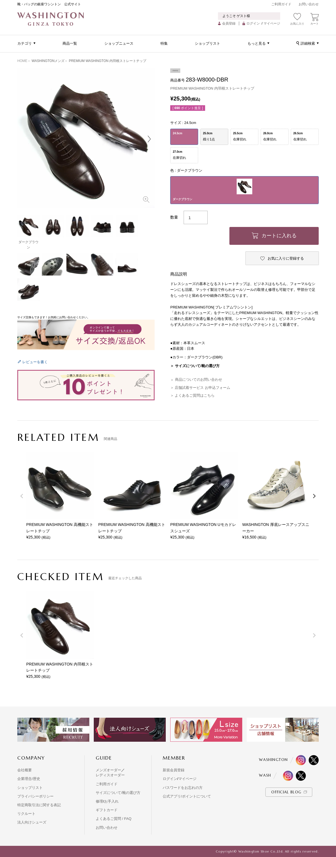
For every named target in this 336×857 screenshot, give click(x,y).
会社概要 (24, 770)
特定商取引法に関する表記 (39, 805)
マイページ (271, 23)
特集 (164, 43)
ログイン (253, 23)
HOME (22, 61)
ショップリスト (207, 43)
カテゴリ (24, 43)
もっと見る (257, 43)
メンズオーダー (108, 770)
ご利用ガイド (281, 4)
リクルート (26, 813)
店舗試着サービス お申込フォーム (202, 388)
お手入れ (111, 801)
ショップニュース (118, 43)
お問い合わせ (309, 4)
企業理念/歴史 (28, 779)
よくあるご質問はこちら (195, 395)
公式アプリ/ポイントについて (187, 796)
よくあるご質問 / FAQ (113, 819)
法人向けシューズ (31, 822)
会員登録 (229, 23)
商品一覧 (70, 43)
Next (149, 139)
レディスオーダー (110, 775)
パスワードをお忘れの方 (183, 788)
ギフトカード (106, 810)
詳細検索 (308, 43)
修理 (99, 801)
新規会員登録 (173, 770)
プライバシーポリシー (35, 796)
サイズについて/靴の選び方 (118, 793)
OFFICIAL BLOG (286, 792)
